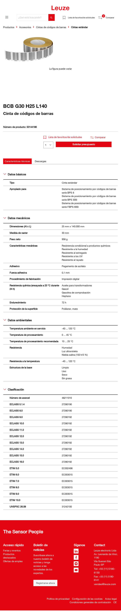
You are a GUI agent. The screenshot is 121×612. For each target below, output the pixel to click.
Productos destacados (9, 556)
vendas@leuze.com (105, 584)
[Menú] (6, 17)
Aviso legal (111, 598)
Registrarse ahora (45, 583)
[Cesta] (116, 16)
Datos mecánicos (16, 218)
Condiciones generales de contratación (90, 602)
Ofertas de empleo (13, 561)
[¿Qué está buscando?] (33, 17)
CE (115, 602)
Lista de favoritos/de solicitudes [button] (62, 137)
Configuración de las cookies (87, 598)
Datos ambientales (17, 320)
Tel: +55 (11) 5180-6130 (104, 570)
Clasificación (13, 389)
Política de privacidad (58, 598)
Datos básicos (14, 174)
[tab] (17, 161)
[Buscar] (51, 17)
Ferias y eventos (12, 550)
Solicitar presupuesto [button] (83, 144)
